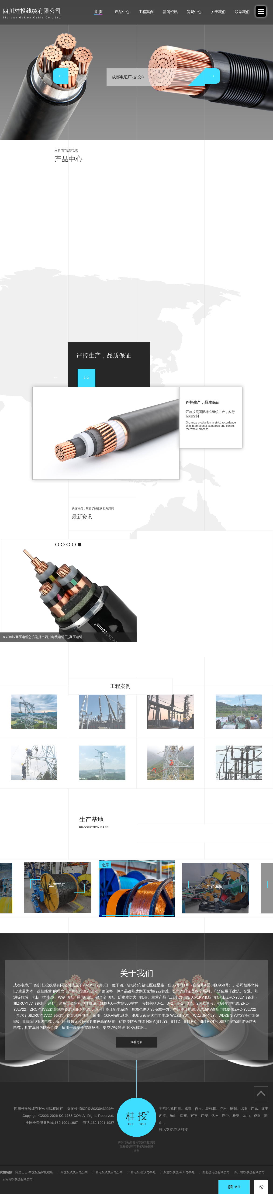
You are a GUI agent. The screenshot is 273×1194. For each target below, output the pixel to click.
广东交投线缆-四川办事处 (177, 1172)
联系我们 (242, 12)
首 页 (98, 12)
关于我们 (218, 12)
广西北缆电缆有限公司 (214, 1172)
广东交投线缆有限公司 (73, 1172)
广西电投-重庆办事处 (142, 1172)
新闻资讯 (170, 12)
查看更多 (136, 1042)
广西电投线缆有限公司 (108, 1172)
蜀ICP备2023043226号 (96, 1109)
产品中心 (122, 12)
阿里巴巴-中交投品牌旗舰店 (34, 1172)
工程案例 (146, 12)
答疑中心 (194, 12)
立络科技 (181, 1130)
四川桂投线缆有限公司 (249, 1172)
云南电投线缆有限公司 (17, 1179)
